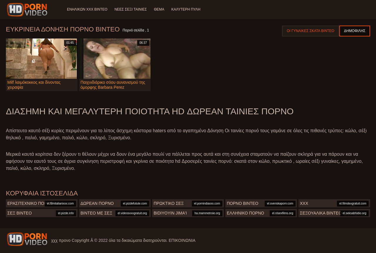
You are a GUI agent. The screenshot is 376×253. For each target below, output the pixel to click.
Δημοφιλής (354, 31)
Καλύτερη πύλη (185, 9)
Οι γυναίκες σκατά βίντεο (310, 31)
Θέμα (159, 9)
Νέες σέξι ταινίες (131, 9)
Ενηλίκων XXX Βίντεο (87, 9)
